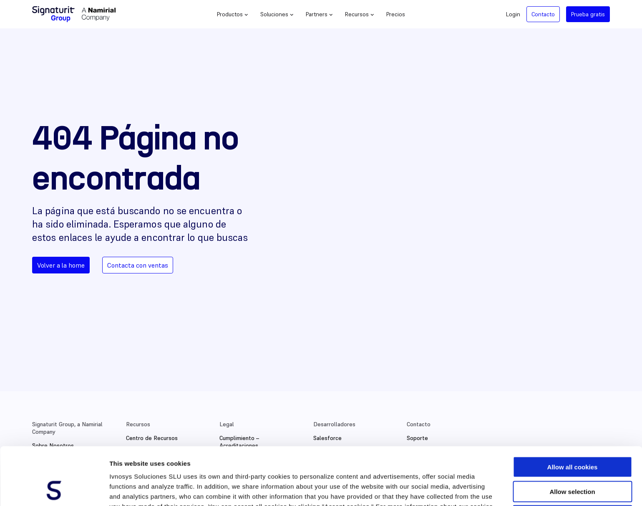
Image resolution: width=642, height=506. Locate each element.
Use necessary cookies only (572, 461)
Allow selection (572, 437)
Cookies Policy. (213, 462)
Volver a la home (61, 265)
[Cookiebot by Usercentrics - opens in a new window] (54, 489)
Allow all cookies (572, 412)
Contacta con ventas (137, 265)
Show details (437, 489)
